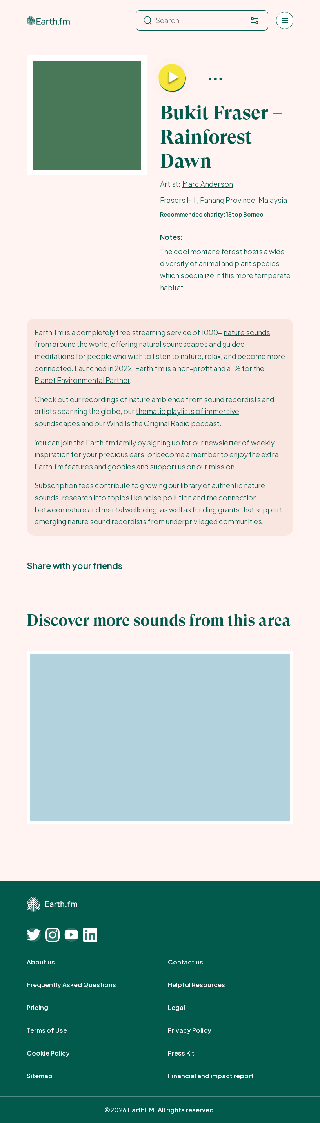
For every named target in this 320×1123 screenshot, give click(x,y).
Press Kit (190, 1053)
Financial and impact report (219, 1076)
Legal (185, 1007)
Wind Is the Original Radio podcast (163, 423)
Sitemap (48, 1076)
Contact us (194, 962)
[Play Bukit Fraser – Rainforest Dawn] (172, 78)
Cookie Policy (57, 1053)
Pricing (46, 1007)
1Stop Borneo (245, 214)
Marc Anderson (207, 183)
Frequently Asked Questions (80, 985)
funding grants (216, 509)
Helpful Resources (205, 985)
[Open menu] (284, 20)
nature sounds (247, 332)
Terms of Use (55, 1030)
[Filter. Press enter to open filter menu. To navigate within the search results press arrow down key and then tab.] (254, 20)
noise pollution (167, 497)
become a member (188, 454)
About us (49, 962)
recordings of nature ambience (133, 399)
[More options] (215, 78)
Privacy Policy (198, 1030)
